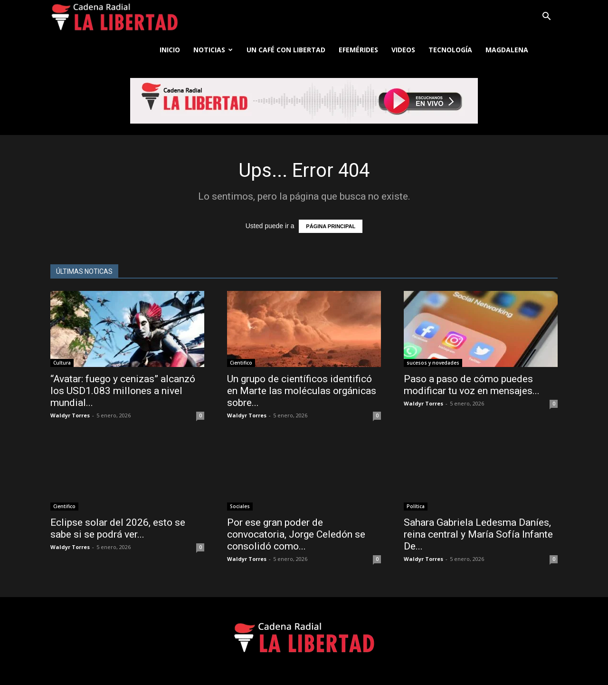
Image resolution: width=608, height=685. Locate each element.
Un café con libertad (286, 49)
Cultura (62, 362)
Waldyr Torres (70, 415)
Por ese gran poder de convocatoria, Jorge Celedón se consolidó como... (296, 534)
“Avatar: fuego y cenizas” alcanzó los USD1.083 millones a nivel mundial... (122, 390)
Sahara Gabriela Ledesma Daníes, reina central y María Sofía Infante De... (478, 534)
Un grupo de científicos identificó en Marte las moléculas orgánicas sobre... (301, 390)
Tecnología (450, 49)
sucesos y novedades (433, 362)
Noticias (213, 49)
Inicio (170, 49)
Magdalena (506, 49)
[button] (546, 17)
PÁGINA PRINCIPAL (330, 226)
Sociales (240, 506)
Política (416, 506)
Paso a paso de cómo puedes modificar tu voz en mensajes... (472, 384)
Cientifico (241, 362)
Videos (403, 49)
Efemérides (358, 49)
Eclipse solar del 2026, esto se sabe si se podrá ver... (117, 528)
